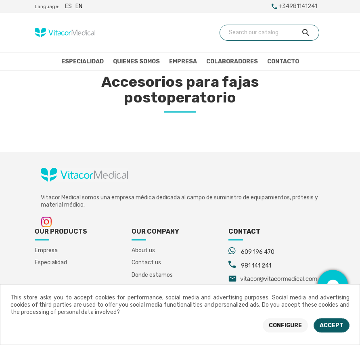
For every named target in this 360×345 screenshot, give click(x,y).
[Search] (270, 33)
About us (143, 250)
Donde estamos (152, 275)
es (68, 6)
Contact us (146, 262)
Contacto (283, 61)
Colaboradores (232, 61)
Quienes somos (136, 61)
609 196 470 (257, 252)
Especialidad (82, 61)
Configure (285, 325)
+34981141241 (297, 6)
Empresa (183, 61)
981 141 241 (256, 265)
